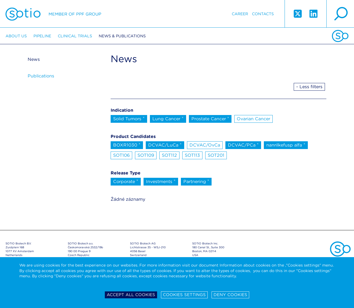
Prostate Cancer (210, 118)
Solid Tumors (129, 118)
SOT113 (192, 155)
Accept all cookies (131, 294)
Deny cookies (230, 294)
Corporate (125, 181)
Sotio (53, 14)
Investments (161, 181)
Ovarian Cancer (253, 118)
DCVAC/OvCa (204, 145)
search (340, 14)
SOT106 (121, 155)
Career (240, 14)
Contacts (263, 14)
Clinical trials (75, 36)
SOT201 (216, 155)
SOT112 (169, 155)
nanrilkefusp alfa (285, 145)
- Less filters (309, 86)
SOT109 (145, 155)
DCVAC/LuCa (165, 145)
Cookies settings (184, 294)
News (34, 59)
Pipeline (42, 36)
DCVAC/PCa (243, 145)
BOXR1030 (126, 145)
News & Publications (122, 36)
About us (16, 36)
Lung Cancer (168, 118)
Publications (41, 76)
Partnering (196, 181)
